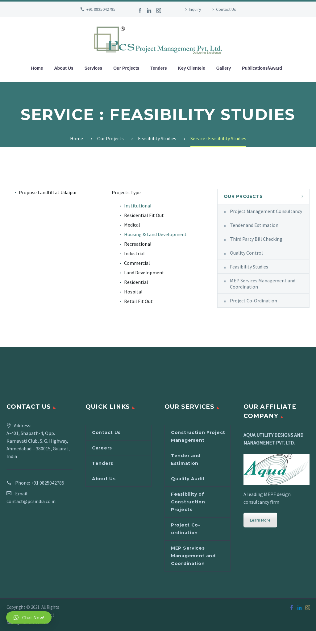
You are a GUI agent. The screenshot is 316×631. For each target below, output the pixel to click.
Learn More (260, 520)
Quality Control (246, 253)
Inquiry (195, 9)
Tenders (158, 68)
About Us (63, 68)
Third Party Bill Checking (256, 239)
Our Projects (126, 68)
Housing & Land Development (155, 234)
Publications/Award (262, 68)
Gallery (223, 68)
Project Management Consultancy (266, 211)
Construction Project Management (198, 436)
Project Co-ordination (185, 528)
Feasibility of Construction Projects (188, 501)
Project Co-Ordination (253, 300)
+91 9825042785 (100, 9)
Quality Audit (188, 478)
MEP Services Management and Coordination (262, 283)
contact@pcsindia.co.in (31, 501)
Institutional (138, 206)
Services (93, 68)
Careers (102, 448)
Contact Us (226, 9)
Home (37, 68)
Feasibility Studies (249, 267)
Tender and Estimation (254, 225)
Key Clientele (191, 68)
